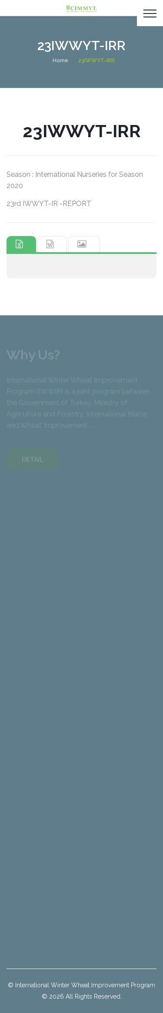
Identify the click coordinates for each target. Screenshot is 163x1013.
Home (60, 60)
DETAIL (32, 460)
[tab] (21, 244)
